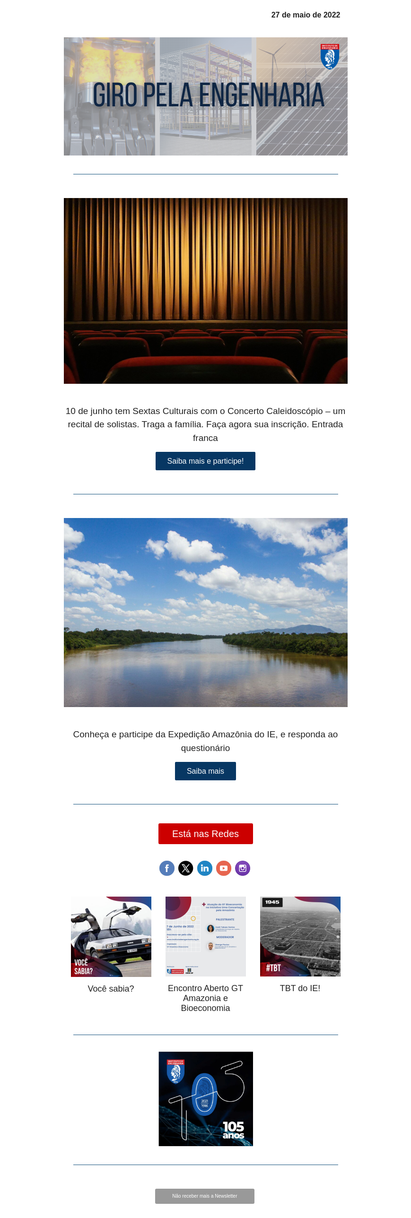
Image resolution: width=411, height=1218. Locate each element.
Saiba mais (205, 771)
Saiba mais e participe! (205, 461)
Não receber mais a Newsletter (204, 1196)
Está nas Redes (205, 834)
